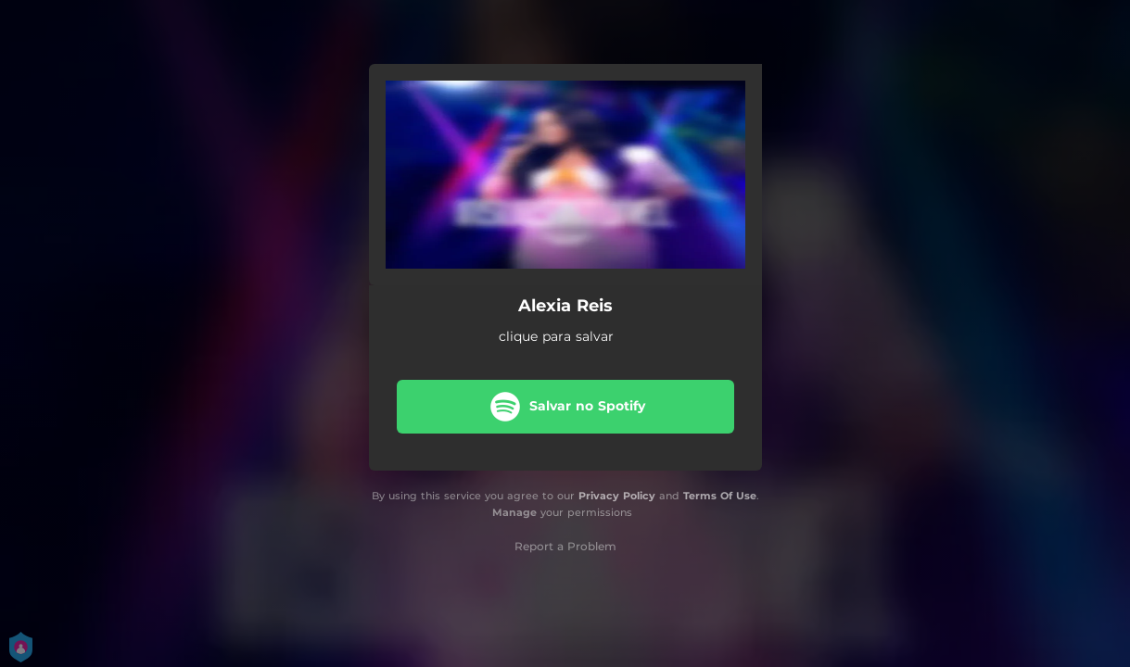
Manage (514, 512)
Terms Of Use (719, 495)
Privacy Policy (616, 495)
